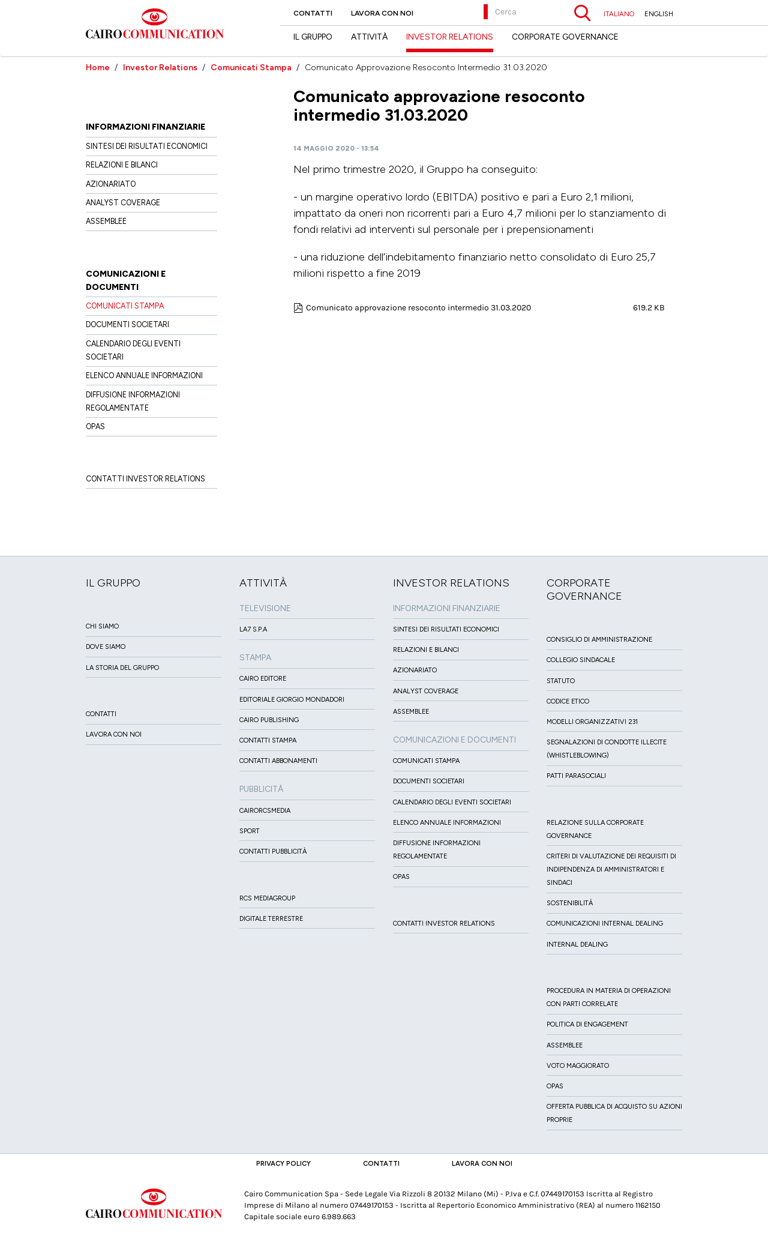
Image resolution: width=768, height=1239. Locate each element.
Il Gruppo (312, 37)
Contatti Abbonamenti (278, 761)
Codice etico (568, 701)
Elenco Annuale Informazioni (144, 375)
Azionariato (111, 183)
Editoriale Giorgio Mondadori (291, 700)
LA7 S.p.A (253, 629)
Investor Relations (160, 67)
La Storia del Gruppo (122, 668)
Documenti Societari (127, 324)
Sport (249, 831)
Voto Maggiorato (578, 1066)
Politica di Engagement (587, 1024)
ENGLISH (658, 14)
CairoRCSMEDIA (264, 811)
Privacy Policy (283, 1163)
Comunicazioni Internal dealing (605, 923)
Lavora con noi (382, 13)
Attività (369, 37)
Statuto (561, 681)
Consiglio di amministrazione (599, 640)
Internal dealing (577, 944)
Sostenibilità (570, 903)
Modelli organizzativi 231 (592, 722)
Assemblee (106, 221)
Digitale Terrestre (271, 919)
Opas (555, 1086)
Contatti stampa (267, 740)
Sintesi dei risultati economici (147, 146)
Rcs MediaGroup (267, 898)
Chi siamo (102, 626)
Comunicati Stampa (251, 67)
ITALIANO (619, 14)
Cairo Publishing (269, 720)
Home (98, 67)
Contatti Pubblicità (273, 851)
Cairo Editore (262, 679)
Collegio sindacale (581, 660)
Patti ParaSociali (576, 776)
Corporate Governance (565, 37)
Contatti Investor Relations (145, 478)
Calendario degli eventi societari (452, 802)
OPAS (95, 426)
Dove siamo (105, 647)
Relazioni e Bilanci (122, 164)
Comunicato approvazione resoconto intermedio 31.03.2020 (418, 308)
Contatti (312, 13)
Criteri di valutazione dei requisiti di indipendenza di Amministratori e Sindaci (611, 869)
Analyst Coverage (123, 202)
